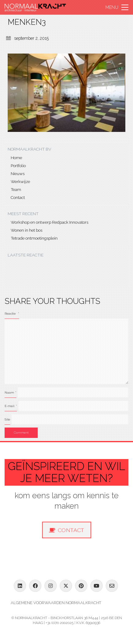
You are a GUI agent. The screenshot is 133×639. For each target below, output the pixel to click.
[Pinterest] (81, 586)
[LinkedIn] (20, 586)
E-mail (11, 406)
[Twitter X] (66, 586)
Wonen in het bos (26, 230)
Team (16, 189)
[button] (116, 7)
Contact (18, 197)
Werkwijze (20, 181)
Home (16, 157)
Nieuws (18, 173)
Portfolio (18, 165)
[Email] (112, 586)
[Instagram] (50, 586)
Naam (10, 392)
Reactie (12, 313)
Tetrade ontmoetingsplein (34, 238)
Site (7, 419)
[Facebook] (35, 586)
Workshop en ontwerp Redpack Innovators (49, 222)
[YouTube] (96, 586)
